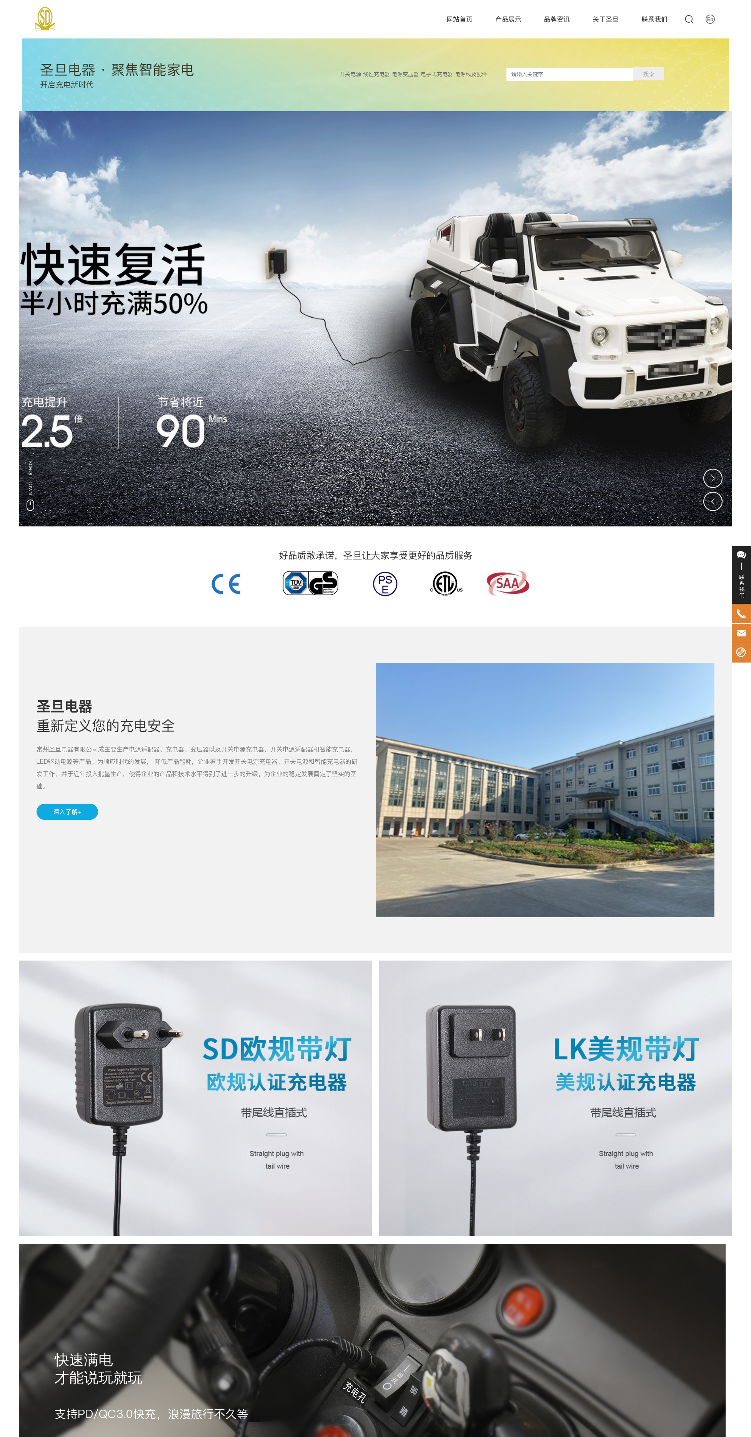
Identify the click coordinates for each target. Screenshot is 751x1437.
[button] (713, 312)
